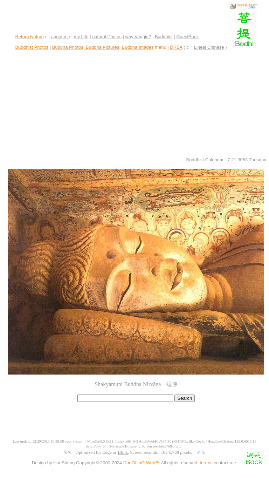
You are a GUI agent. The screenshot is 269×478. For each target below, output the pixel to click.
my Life (81, 36)
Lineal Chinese (209, 47)
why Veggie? (138, 36)
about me (60, 36)
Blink (123, 452)
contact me (225, 462)
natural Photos (107, 36)
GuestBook (187, 36)
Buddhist (164, 36)
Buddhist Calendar (205, 159)
